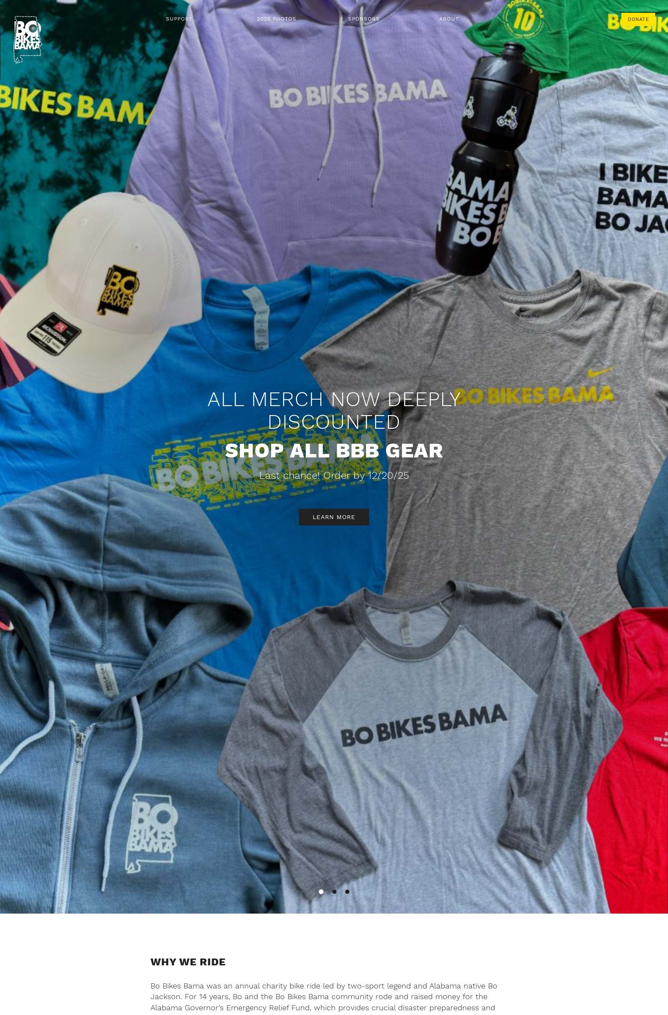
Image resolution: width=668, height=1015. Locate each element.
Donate (638, 19)
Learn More (334, 516)
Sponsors (364, 18)
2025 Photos (276, 18)
